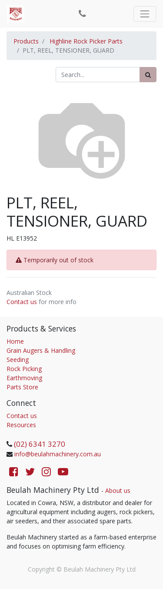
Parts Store (22, 387)
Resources (21, 425)
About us (117, 490)
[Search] (148, 74)
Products (26, 41)
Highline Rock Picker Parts (86, 41)
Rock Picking (24, 369)
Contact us (22, 302)
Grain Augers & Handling (41, 350)
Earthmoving (24, 378)
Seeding (18, 359)
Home (15, 341)
